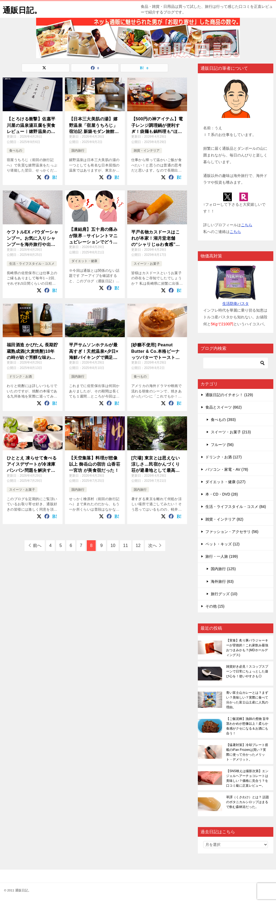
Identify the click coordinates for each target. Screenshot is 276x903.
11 (125, 545)
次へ (152, 545)
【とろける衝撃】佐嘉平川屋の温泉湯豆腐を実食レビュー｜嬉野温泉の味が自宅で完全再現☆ (31, 125)
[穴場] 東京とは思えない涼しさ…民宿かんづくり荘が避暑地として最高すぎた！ (155, 464)
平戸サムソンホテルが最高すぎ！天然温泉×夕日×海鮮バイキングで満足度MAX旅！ (94, 351)
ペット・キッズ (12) (222, 544)
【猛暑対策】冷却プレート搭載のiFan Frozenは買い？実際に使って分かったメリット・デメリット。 (247, 752)
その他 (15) (215, 606)
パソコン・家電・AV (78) (226, 469)
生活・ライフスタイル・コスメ (31, 264)
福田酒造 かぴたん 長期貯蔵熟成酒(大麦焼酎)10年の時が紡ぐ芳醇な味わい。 (32, 351)
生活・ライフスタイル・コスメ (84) (235, 506)
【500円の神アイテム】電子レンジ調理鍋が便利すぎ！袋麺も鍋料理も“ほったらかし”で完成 (157, 125)
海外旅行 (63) (222, 581)
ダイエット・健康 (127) (225, 482)
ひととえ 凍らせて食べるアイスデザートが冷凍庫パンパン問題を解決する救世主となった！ (32, 464)
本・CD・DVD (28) (221, 494)
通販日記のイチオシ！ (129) (229, 395)
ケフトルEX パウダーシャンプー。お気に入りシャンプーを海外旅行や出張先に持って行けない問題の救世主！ (32, 238)
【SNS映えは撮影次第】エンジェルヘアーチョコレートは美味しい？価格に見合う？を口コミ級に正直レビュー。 (247, 778)
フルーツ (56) (222, 444)
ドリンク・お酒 (20, 376)
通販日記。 (23, 9)
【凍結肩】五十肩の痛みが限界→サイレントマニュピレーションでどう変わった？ (93, 235)
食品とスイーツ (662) (223, 407)
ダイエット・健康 (84, 261)
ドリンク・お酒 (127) (223, 457)
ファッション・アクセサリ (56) (231, 531)
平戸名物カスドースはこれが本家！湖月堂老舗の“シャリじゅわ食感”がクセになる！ (155, 238)
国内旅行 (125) (223, 569)
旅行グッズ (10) (224, 594)
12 (138, 545)
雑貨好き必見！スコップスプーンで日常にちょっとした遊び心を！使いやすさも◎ (247, 671)
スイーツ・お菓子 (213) (231, 432)
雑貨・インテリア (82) (224, 519)
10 (113, 545)
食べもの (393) (223, 419)
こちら (246, 225)
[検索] (235, 363)
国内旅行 (77, 150)
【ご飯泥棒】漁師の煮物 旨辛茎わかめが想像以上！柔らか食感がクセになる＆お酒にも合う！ (247, 726)
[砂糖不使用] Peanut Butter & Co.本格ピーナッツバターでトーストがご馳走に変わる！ (155, 351)
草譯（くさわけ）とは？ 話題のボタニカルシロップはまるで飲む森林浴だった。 (247, 802)
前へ (37, 545)
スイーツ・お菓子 (147, 264)
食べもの (15, 150)
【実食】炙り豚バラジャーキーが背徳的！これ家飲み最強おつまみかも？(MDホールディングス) (247, 648)
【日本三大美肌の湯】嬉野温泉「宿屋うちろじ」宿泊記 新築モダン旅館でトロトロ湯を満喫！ (94, 125)
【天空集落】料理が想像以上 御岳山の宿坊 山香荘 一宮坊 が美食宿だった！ (94, 463)
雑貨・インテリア (147, 150)
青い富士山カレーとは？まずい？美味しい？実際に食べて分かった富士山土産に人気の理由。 (247, 700)
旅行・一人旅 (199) (221, 556)
